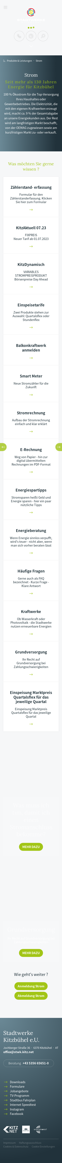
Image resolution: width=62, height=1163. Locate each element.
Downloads (14, 1082)
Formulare (13, 1086)
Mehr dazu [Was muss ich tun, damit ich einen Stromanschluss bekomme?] (31, 847)
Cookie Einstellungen (43, 1146)
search (43, 36)
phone (19, 36)
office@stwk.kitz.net (18, 1052)
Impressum (9, 1142)
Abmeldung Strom (31, 995)
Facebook (13, 1114)
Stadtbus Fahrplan (19, 1100)
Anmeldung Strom (31, 986)
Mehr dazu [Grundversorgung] (31, 953)
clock (31, 36)
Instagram (13, 1109)
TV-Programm (16, 1096)
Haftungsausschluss (30, 1142)
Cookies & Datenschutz (15, 1146)
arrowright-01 (31, 209)
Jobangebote (15, 1091)
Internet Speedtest (19, 1105)
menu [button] (5, 7)
